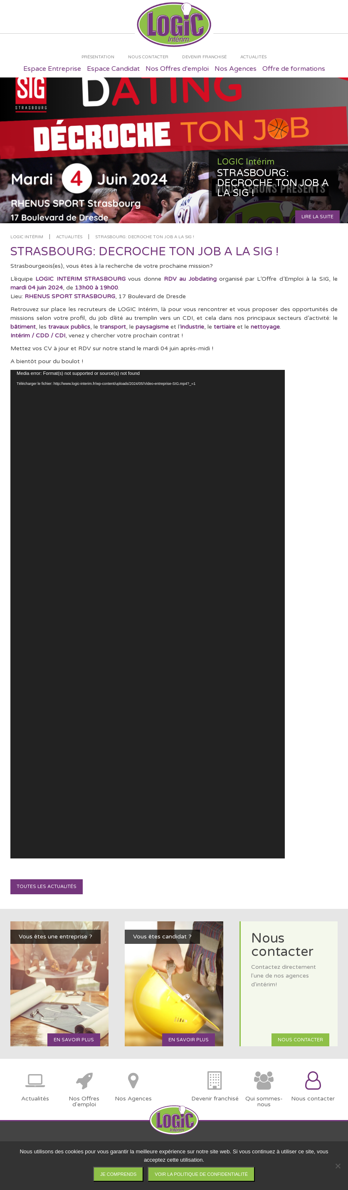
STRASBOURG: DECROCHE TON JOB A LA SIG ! (144, 237)
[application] (147, 614)
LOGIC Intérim (26, 237)
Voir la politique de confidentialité (201, 1174)
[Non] (337, 1166)
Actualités (69, 237)
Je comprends (118, 1174)
